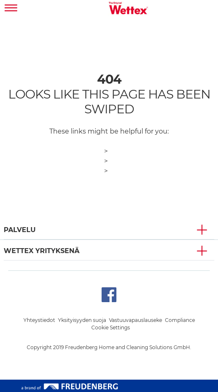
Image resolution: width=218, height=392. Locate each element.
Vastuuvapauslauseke (135, 320)
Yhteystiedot (39, 320)
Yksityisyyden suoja (82, 320)
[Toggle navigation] (11, 9)
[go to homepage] (128, 9)
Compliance (180, 320)
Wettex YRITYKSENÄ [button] (41, 251)
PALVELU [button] (20, 230)
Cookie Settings (110, 327)
